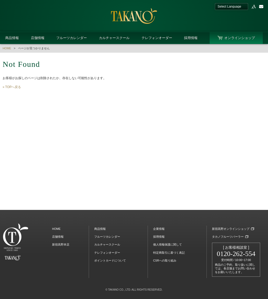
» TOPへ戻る (12, 87)
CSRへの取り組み (164, 260)
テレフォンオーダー (157, 38)
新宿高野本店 (60, 244)
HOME (7, 48)
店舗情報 (37, 38)
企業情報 (159, 228)
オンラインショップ (239, 38)
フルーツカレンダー (71, 38)
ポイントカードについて (110, 260)
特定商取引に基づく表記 (169, 252)
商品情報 (12, 38)
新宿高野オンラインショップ (230, 228)
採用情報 (191, 38)
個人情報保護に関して (167, 244)
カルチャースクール (114, 38)
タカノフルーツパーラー (228, 236)
